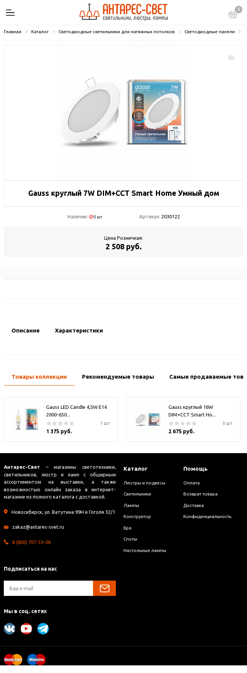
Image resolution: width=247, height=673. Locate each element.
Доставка (193, 505)
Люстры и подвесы (144, 482)
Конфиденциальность (207, 516)
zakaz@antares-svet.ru (38, 526)
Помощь (195, 468)
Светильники (137, 493)
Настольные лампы (145, 550)
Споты (130, 538)
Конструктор (137, 516)
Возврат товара (200, 493)
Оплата (191, 482)
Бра (128, 527)
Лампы (131, 505)
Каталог (136, 468)
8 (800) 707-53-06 (31, 542)
